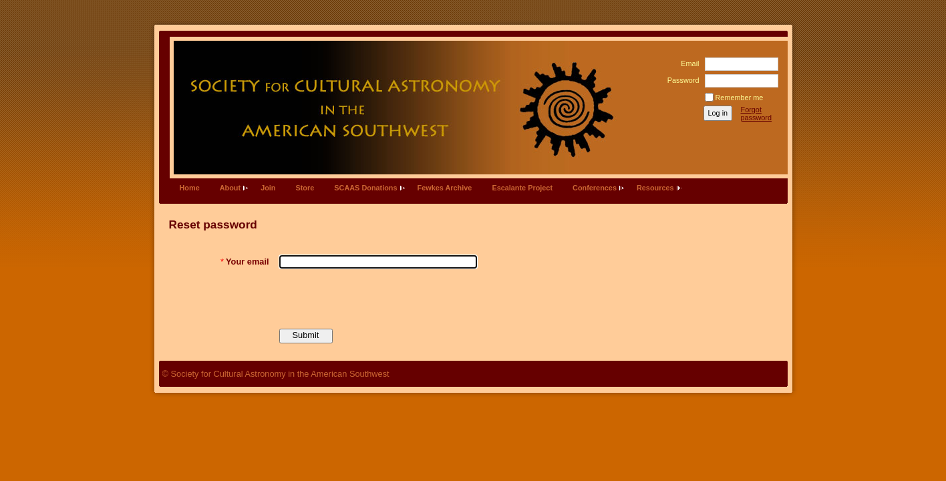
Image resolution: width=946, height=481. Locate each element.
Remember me (740, 98)
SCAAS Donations (365, 188)
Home (190, 188)
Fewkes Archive (445, 188)
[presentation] (380, 299)
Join (268, 188)
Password (680, 80)
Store (304, 188)
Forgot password (756, 114)
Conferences (595, 188)
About (230, 188)
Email (687, 63)
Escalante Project (522, 188)
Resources (655, 188)
